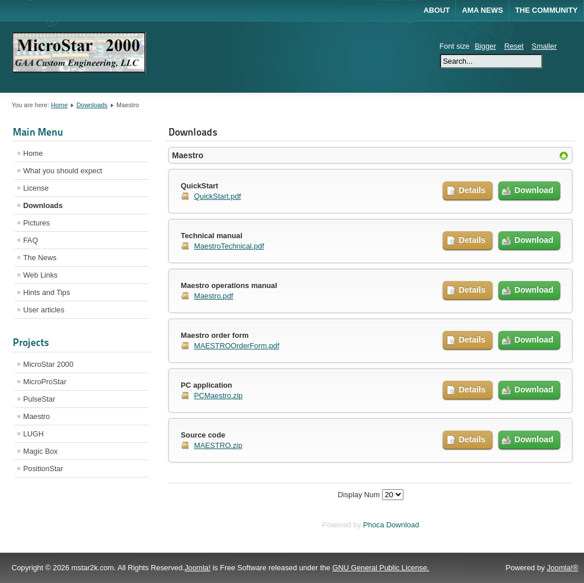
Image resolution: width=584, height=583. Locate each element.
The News (40, 257)
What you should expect (62, 170)
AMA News (482, 10)
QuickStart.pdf (217, 196)
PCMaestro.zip (218, 395)
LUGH (33, 433)
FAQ (30, 240)
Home (59, 104)
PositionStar (43, 468)
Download (534, 190)
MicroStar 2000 (48, 364)
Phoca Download (391, 524)
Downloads (92, 104)
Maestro (36, 416)
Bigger (485, 46)
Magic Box (40, 451)
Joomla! (198, 567)
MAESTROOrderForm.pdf (236, 345)
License (36, 188)
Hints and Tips (46, 292)
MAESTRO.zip (218, 445)
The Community (546, 10)
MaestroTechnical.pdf (229, 246)
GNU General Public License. (380, 567)
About (437, 10)
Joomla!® (562, 567)
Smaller (544, 46)
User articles (43, 309)
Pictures (36, 222)
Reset (513, 46)
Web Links (40, 275)
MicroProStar (45, 381)
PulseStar (39, 399)
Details (472, 190)
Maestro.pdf (213, 296)
